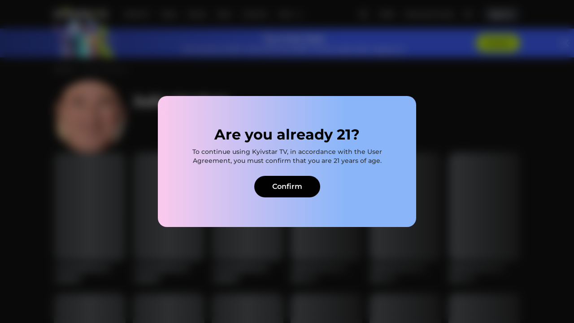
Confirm (287, 186)
